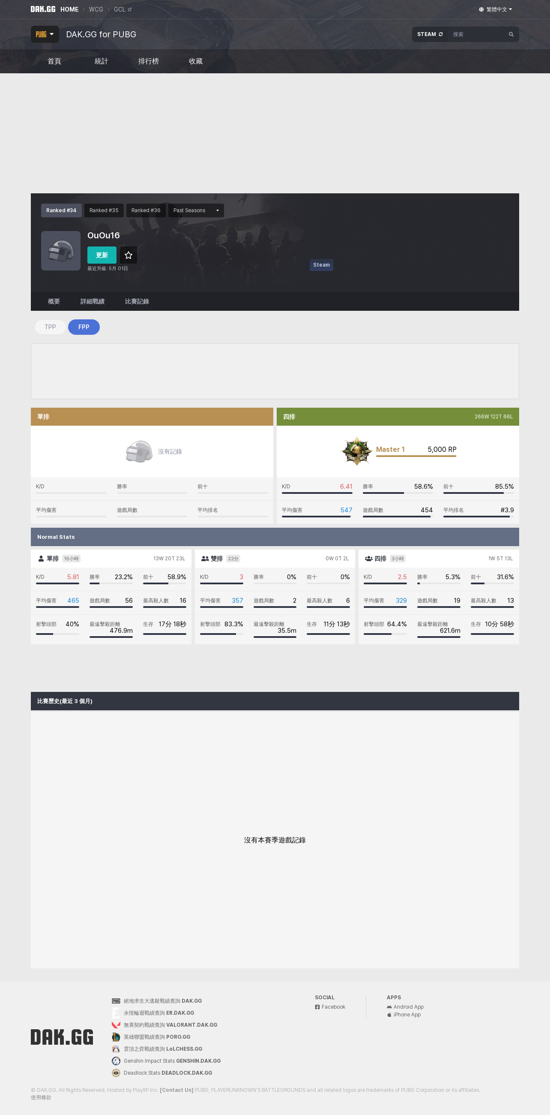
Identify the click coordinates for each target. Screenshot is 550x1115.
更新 (102, 255)
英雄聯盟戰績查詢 (151, 1037)
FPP (84, 327)
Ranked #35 (104, 210)
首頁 (54, 61)
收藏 (196, 61)
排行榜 (148, 61)
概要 (54, 301)
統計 (101, 61)
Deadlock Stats (162, 1073)
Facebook (330, 1007)
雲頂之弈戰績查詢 (157, 1049)
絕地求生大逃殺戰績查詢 (157, 1001)
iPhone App (404, 1015)
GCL (123, 9)
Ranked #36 (146, 210)
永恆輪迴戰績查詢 (153, 1013)
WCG (96, 9)
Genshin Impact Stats (166, 1061)
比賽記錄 (137, 301)
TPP (50, 327)
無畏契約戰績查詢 (164, 1025)
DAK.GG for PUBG (101, 34)
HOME (69, 9)
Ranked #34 (61, 210)
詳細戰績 (93, 301)
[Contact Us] (177, 1090)
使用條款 (41, 1097)
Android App (405, 1007)
